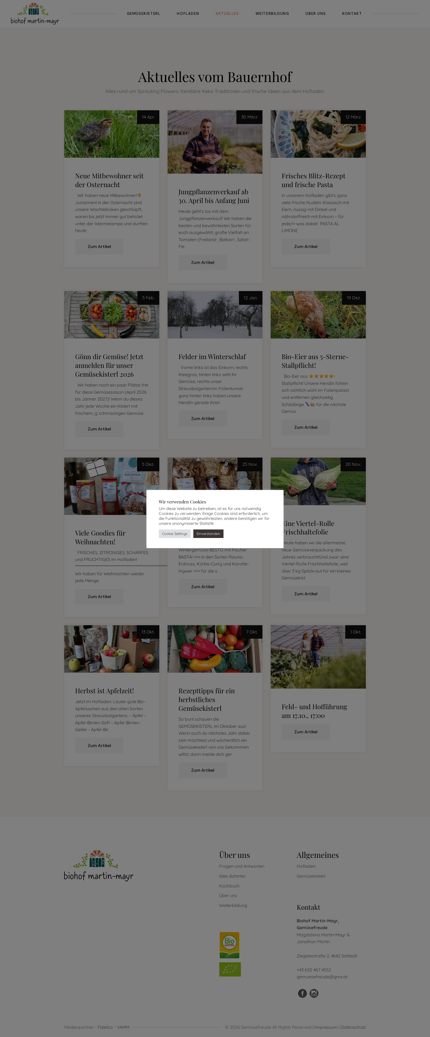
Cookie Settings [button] (174, 533)
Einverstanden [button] (208, 533)
